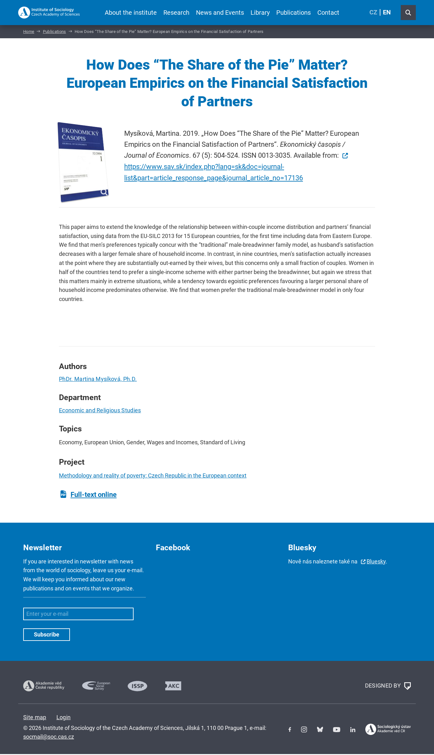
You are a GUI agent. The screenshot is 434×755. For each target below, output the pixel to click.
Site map (34, 718)
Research (176, 12)
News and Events (220, 12)
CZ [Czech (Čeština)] (373, 12)
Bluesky (376, 562)
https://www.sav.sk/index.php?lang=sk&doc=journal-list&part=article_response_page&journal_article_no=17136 (213, 173)
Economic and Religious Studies (100, 411)
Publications (293, 12)
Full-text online (94, 495)
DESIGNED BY (388, 687)
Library (260, 12)
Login (63, 718)
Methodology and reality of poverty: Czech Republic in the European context (152, 476)
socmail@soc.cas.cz (48, 737)
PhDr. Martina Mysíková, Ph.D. (98, 380)
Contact (328, 12)
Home (28, 32)
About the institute (131, 12)
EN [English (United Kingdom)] (387, 12)
